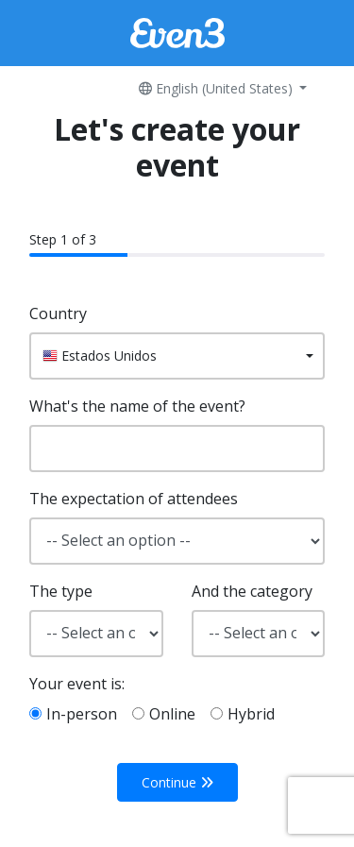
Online (172, 713)
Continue (177, 782)
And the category (252, 591)
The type (61, 591)
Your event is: (77, 683)
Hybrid (251, 713)
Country (58, 313)
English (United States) (217, 88)
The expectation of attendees (133, 498)
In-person (81, 713)
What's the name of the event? (137, 406)
